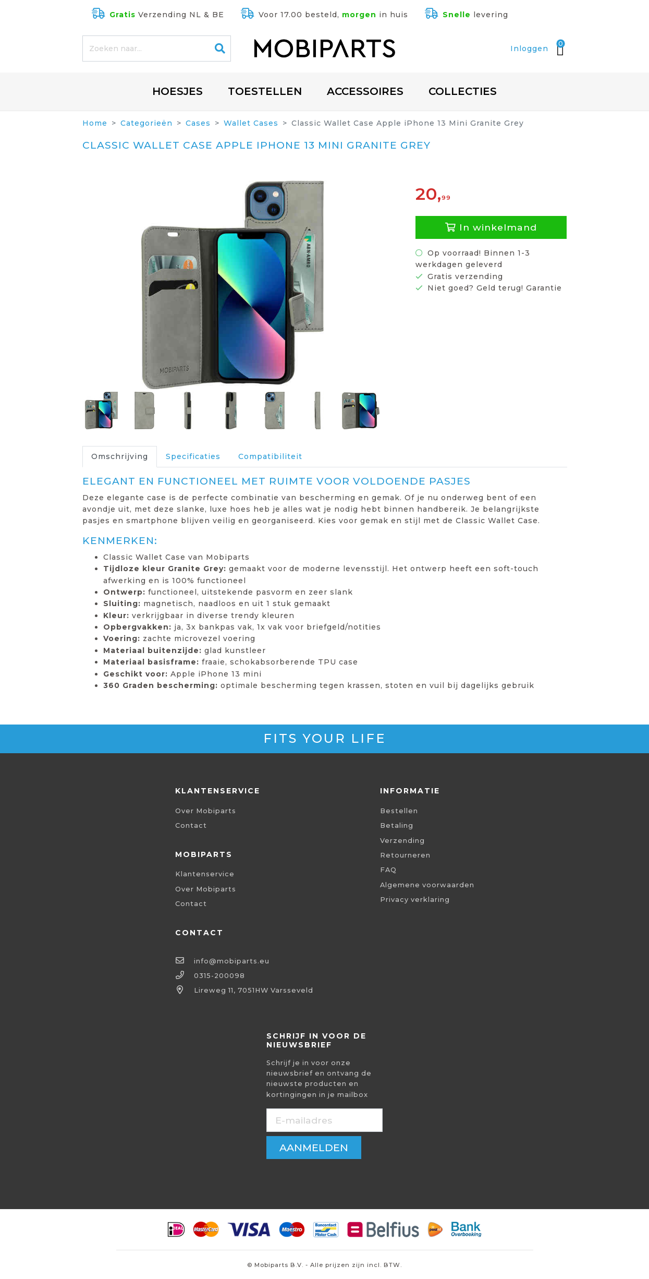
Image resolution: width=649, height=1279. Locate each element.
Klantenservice (205, 874)
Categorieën (146, 123)
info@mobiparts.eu (232, 961)
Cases (198, 123)
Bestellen (399, 811)
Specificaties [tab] (193, 456)
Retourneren (405, 855)
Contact (191, 825)
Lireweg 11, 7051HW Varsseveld (253, 990)
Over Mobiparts (205, 811)
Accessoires (365, 91)
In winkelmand (491, 227)
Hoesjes (177, 91)
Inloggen (529, 48)
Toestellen (265, 91)
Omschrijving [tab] (119, 456)
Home (94, 123)
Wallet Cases (251, 123)
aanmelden (313, 1147)
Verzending (402, 840)
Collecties (462, 91)
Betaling (396, 825)
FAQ (388, 870)
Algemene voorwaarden (427, 885)
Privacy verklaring (415, 899)
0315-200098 (219, 976)
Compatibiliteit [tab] (270, 456)
